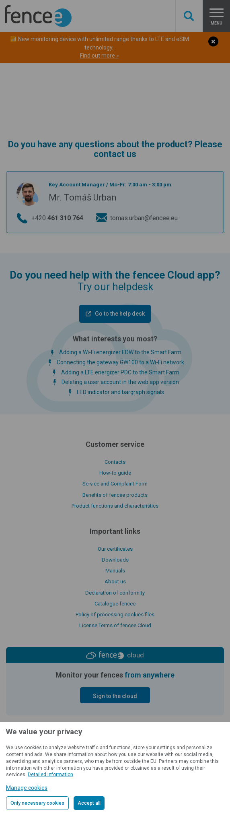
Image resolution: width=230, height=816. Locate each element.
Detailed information (50, 774)
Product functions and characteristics (115, 506)
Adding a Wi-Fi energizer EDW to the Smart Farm (120, 352)
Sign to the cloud (115, 696)
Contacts (115, 462)
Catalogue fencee (115, 604)
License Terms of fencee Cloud (115, 625)
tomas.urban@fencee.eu (144, 218)
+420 (57, 218)
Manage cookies (26, 788)
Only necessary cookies (37, 803)
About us (115, 581)
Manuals (115, 571)
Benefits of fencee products (115, 495)
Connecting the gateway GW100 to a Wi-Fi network (120, 362)
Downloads (115, 560)
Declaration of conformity (115, 593)
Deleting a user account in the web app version (120, 382)
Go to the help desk (120, 313)
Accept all (89, 803)
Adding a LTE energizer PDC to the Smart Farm (120, 372)
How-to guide (115, 473)
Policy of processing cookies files (115, 614)
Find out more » (99, 55)
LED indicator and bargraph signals (120, 392)
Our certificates (115, 549)
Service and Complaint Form (115, 484)
